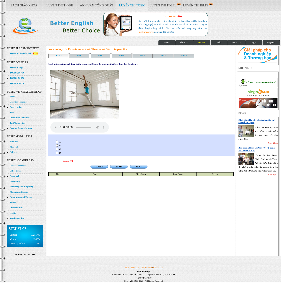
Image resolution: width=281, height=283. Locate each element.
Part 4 (121, 55)
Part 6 (163, 55)
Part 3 (100, 55)
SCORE (99, 166)
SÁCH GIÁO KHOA (24, 5)
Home (126, 267)
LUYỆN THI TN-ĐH (59, 5)
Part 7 (184, 55)
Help (150, 267)
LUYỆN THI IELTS (198, 5)
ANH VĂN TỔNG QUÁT (96, 5)
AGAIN (119, 166)
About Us (135, 267)
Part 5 (142, 55)
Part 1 (59, 55)
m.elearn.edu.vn (146, 32)
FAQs (143, 267)
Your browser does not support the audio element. (79, 127)
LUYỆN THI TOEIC (132, 5)
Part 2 (80, 55)
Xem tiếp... (273, 143)
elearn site (62, 26)
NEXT (139, 166)
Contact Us (158, 267)
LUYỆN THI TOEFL (164, 5)
